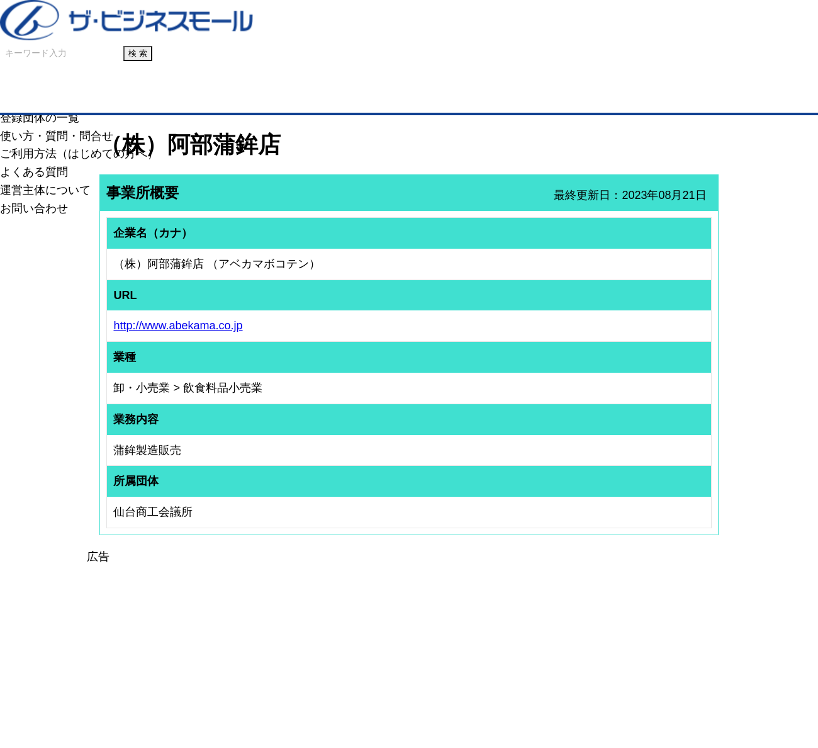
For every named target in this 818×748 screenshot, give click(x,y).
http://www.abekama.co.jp (177, 325)
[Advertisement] (409, 654)
